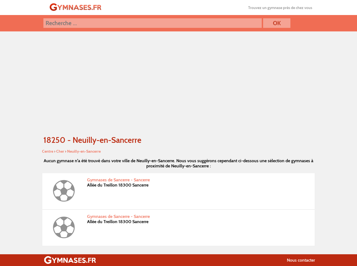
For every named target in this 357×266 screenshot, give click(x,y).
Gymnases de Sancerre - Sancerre (118, 179)
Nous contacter (301, 260)
